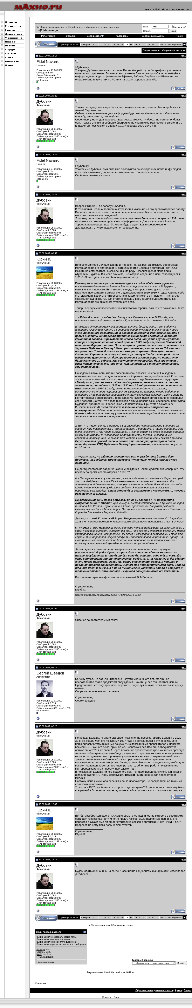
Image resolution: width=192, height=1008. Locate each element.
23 (153, 44)
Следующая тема (121, 925)
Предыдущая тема (100, 925)
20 (140, 44)
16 (122, 44)
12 (105, 44)
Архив (178, 990)
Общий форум (75, 27)
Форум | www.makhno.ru (52, 27)
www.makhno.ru (164, 990)
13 (109, 44)
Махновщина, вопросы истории (102, 27)
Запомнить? (178, 27)
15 (118, 44)
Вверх (187, 990)
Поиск (179, 36)
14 (113, 44)
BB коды (40, 949)
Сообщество (95, 36)
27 (157, 44)
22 (148, 44)
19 (135, 44)
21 (144, 44)
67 (161, 44)
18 (131, 44)
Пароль (147, 31)
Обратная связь (144, 990)
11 (100, 44)
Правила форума (45, 962)
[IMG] (39, 954)
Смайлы (40, 952)
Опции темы (150, 50)
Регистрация (48, 36)
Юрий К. (43, 259)
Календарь (122, 36)
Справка (70, 36)
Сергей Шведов (50, 673)
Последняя (174, 44)
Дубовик (43, 101)
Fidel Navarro (48, 61)
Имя (145, 26)
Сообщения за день (153, 36)
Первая (86, 44)
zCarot (116, 997)
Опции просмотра (172, 50)
